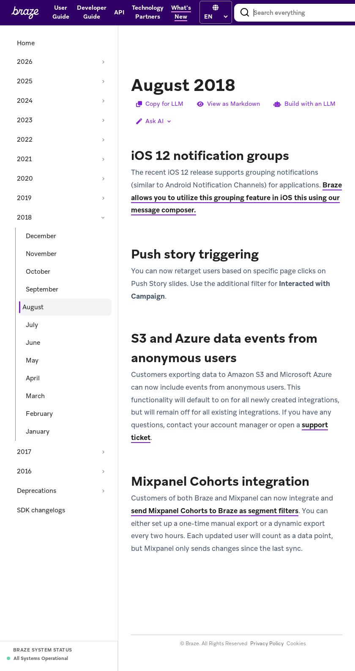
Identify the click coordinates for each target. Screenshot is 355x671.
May (32, 360)
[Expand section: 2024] (103, 101)
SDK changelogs (41, 510)
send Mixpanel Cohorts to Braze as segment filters (214, 510)
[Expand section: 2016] (103, 471)
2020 (25, 178)
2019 (24, 198)
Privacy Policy (267, 643)
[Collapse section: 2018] (103, 217)
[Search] (244, 13)
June (33, 342)
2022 (25, 139)
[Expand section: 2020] (103, 178)
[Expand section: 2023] (103, 120)
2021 (24, 159)
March (35, 396)
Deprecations (36, 491)
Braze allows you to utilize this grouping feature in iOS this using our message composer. (236, 197)
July (32, 325)
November (41, 254)
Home (26, 43)
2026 (25, 62)
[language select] (215, 16)
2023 (25, 120)
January (37, 431)
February (39, 414)
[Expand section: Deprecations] (103, 491)
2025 (25, 81)
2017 (24, 452)
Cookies (296, 643)
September (42, 289)
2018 (24, 217)
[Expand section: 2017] (103, 452)
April (33, 378)
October (38, 271)
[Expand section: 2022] (103, 140)
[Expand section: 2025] (103, 81)
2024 (25, 100)
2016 (24, 471)
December (41, 236)
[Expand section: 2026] (103, 62)
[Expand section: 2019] (103, 198)
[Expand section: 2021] (103, 159)
